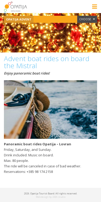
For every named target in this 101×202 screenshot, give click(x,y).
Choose (87, 19)
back (8, 47)
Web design (42, 197)
